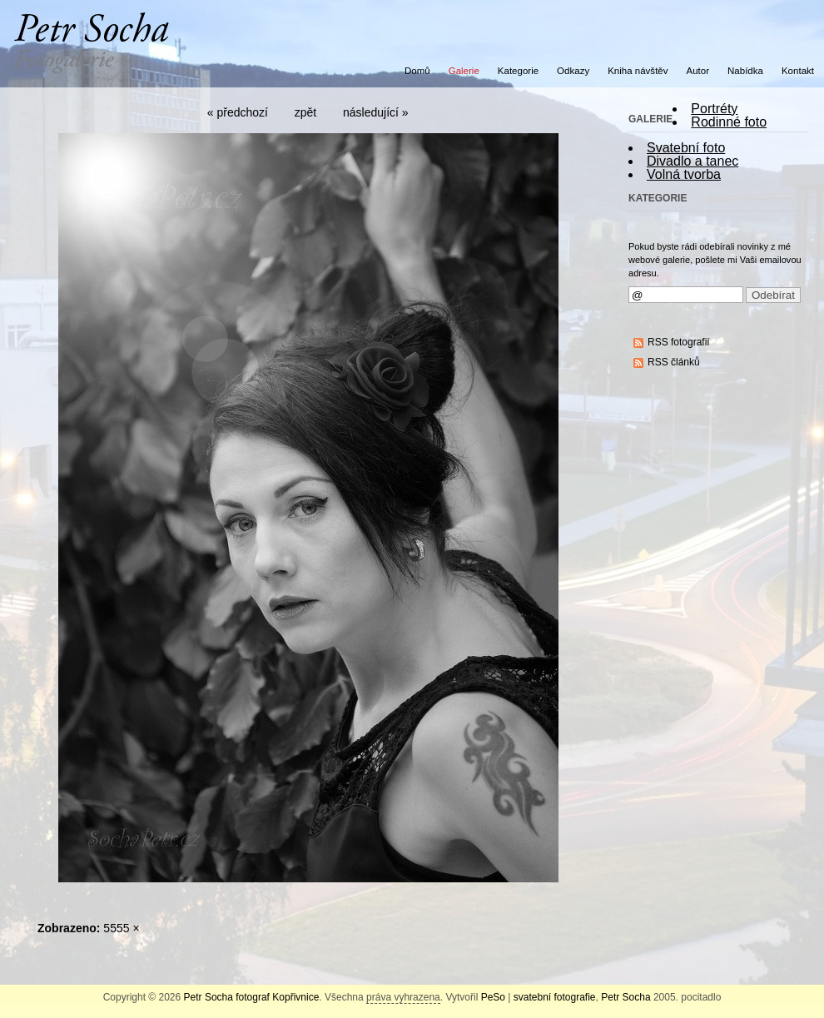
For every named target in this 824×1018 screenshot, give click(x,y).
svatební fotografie (555, 997)
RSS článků (674, 362)
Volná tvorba (684, 174)
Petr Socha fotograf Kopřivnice (252, 997)
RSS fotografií (679, 342)
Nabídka (745, 71)
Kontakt (798, 71)
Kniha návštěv (638, 71)
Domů (417, 71)
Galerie (464, 71)
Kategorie (518, 71)
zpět (305, 112)
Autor (698, 71)
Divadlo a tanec (692, 161)
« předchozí (237, 112)
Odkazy (573, 71)
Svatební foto (686, 148)
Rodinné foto (729, 122)
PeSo (493, 997)
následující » (376, 112)
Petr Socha (625, 997)
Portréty (714, 109)
